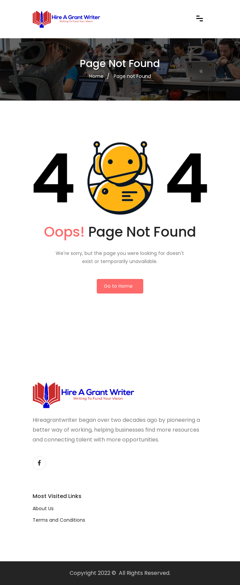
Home (96, 76)
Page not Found (132, 76)
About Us (43, 508)
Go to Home (118, 286)
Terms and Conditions (59, 520)
